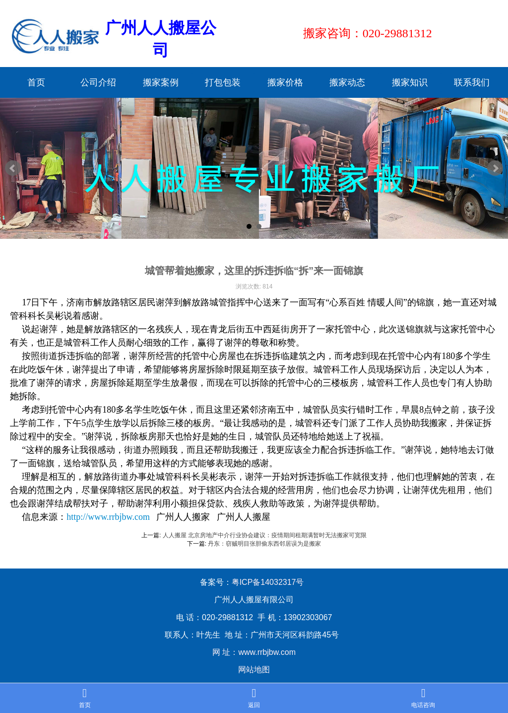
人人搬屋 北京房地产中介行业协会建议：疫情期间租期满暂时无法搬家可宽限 (265, 535)
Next (495, 168)
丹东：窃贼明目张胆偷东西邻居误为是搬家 (264, 543)
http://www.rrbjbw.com (108, 517)
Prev (13, 168)
